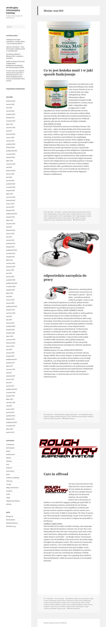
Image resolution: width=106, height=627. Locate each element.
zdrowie (8, 504)
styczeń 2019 (10, 323)
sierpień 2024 (10, 157)
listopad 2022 (10, 210)
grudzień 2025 (10, 114)
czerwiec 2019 (10, 313)
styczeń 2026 (10, 111)
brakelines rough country (75, 598)
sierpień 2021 (10, 257)
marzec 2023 (10, 204)
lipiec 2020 (9, 293)
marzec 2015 (10, 432)
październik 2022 (11, 214)
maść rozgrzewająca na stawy (81, 216)
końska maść (81, 212)
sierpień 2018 (10, 333)
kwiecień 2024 (10, 171)
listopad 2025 (10, 118)
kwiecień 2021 (10, 267)
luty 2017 (9, 383)
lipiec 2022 (9, 220)
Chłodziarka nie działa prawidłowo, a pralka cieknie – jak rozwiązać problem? (15, 41)
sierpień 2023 (10, 190)
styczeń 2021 (10, 277)
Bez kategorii (10, 448)
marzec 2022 (10, 233)
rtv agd (8, 484)
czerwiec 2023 (10, 197)
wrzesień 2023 (10, 187)
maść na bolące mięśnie (73, 214)
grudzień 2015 (10, 416)
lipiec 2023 (9, 194)
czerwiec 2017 (10, 369)
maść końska (61, 214)
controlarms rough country (74, 600)
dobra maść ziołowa (70, 212)
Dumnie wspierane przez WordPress (55, 623)
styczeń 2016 (10, 412)
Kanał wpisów (10, 520)
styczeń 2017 (10, 386)
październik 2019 (11, 306)
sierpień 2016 (10, 396)
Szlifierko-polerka (55, 418)
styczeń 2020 (10, 303)
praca (8, 474)
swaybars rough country (51, 606)
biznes (8, 451)
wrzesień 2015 (10, 426)
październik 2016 (11, 389)
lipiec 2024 (9, 161)
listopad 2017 (10, 356)
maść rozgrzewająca (65, 216)
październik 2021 (11, 250)
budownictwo (10, 454)
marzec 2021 (10, 270)
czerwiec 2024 (10, 164)
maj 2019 (9, 316)
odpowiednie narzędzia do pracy (65, 277)
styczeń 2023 (10, 207)
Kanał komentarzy (12, 523)
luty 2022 (9, 237)
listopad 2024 (10, 147)
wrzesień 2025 (10, 121)
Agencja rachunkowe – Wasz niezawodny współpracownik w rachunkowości (15, 49)
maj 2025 (9, 131)
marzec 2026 (10, 104)
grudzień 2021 (10, 243)
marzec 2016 (10, 409)
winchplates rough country (57, 608)
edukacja (9, 461)
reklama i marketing (12, 478)
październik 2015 (11, 422)
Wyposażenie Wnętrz (13, 501)
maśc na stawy (86, 214)
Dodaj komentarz (80, 220)
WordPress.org (11, 526)
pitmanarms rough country (61, 602)
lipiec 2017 (9, 366)
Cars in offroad (56, 474)
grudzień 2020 (10, 280)
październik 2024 (11, 151)
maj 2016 (9, 406)
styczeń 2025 (10, 141)
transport (9, 491)
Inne (7, 464)
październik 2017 (11, 359)
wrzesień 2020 (10, 286)
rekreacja (9, 481)
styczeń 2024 (10, 180)
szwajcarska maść (49, 220)
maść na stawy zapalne (51, 216)
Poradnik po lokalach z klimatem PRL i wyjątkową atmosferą (14, 56)
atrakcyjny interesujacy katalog (13, 10)
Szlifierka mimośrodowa (79, 416)
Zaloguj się (9, 516)
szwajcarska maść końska (64, 220)
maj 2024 (9, 167)
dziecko (8, 458)
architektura (10, 444)
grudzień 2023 (10, 184)
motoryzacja (10, 471)
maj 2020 (9, 296)
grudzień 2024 (10, 144)
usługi (8, 497)
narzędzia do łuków (86, 414)
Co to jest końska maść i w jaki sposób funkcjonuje (68, 72)
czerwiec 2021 (10, 263)
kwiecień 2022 (10, 230)
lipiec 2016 (9, 399)
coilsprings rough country (57, 600)
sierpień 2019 (10, 310)
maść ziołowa (66, 218)
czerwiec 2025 (10, 127)
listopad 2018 (10, 330)
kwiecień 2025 (10, 134)
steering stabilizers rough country (59, 604)
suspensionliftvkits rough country (81, 604)
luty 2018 (9, 349)
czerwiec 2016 (10, 402)
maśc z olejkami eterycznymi (53, 218)
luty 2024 (9, 177)
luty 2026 (9, 108)
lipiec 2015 (9, 429)
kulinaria (9, 468)
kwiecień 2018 (10, 343)
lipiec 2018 (9, 336)
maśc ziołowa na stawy (52, 124)
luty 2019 (9, 320)
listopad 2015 (10, 419)
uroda (8, 494)
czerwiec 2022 (10, 224)
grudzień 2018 (10, 326)
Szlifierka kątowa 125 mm (63, 416)
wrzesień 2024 (10, 154)
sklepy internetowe (12, 488)
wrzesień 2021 (10, 253)
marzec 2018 (10, 346)
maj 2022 (9, 227)
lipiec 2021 (9, 260)
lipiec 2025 (9, 124)
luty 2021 (9, 273)
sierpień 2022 (10, 217)
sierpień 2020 (10, 290)
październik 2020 (11, 283)
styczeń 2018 (10, 353)
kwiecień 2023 (10, 200)
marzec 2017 (10, 379)
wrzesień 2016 (10, 392)
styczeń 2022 (10, 240)
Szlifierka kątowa (49, 416)
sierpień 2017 (10, 363)
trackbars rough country (53, 523)
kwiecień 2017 (10, 376)
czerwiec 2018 (10, 339)
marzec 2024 (10, 174)
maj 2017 (9, 373)
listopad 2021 (10, 247)
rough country (75, 602)
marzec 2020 (10, 300)
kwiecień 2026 (10, 101)
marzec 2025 (10, 137)
